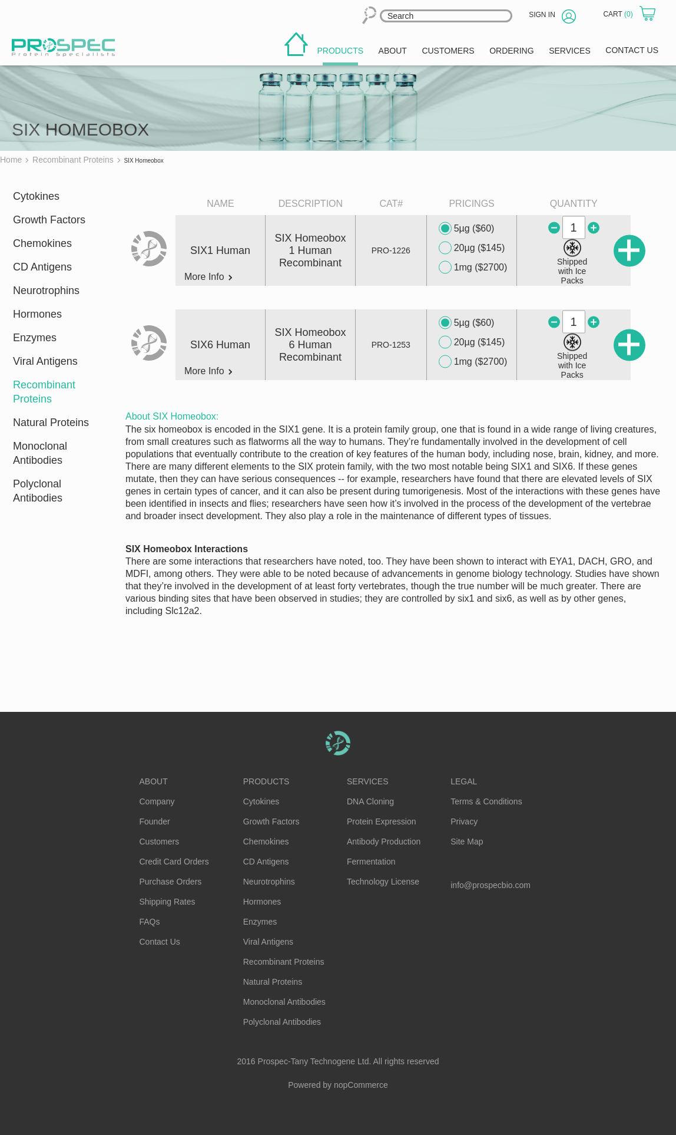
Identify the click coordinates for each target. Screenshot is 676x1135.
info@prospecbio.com (490, 885)
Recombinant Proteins (44, 392)
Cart (619, 14)
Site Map (466, 841)
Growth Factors (49, 220)
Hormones (37, 314)
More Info (208, 277)
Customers (160, 841)
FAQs (150, 921)
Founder (155, 821)
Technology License (383, 881)
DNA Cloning (370, 801)
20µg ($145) (472, 248)
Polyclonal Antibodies (37, 491)
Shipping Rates (167, 901)
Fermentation (371, 861)
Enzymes (35, 338)
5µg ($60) (467, 228)
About (154, 781)
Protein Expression (381, 821)
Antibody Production (383, 841)
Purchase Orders (171, 881)
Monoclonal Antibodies (40, 453)
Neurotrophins (46, 290)
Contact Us (160, 941)
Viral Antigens (45, 361)
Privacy (464, 821)
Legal (463, 781)
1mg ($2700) (473, 267)
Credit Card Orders (174, 861)
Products (266, 781)
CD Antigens (42, 267)
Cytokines (36, 196)
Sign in (542, 15)
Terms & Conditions (486, 801)
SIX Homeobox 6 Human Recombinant (310, 344)
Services (368, 781)
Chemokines (42, 243)
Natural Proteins (51, 422)
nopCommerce (361, 1085)
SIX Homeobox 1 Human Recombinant (310, 250)
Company (157, 801)
